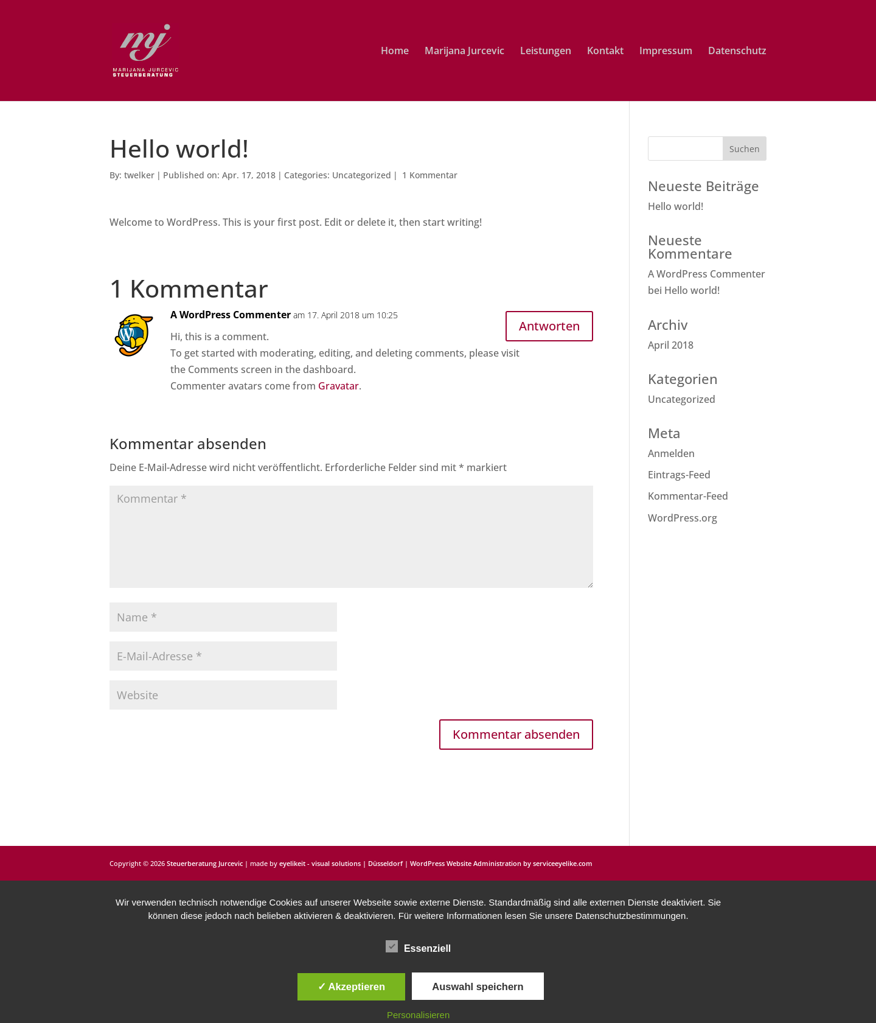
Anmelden (671, 453)
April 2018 (670, 345)
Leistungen (545, 51)
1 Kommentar (429, 175)
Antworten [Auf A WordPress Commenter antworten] (549, 326)
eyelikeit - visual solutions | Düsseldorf (341, 863)
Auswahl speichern (477, 986)
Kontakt (605, 51)
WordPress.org (682, 518)
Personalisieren (418, 1015)
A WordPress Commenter (230, 314)
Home (395, 51)
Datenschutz (737, 51)
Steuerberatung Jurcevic (205, 863)
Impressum (665, 51)
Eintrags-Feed (679, 474)
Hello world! (675, 206)
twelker (139, 175)
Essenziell (418, 947)
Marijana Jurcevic (464, 51)
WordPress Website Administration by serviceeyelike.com (501, 863)
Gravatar (338, 386)
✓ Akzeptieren (352, 986)
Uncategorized (361, 175)
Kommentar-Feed (688, 496)
